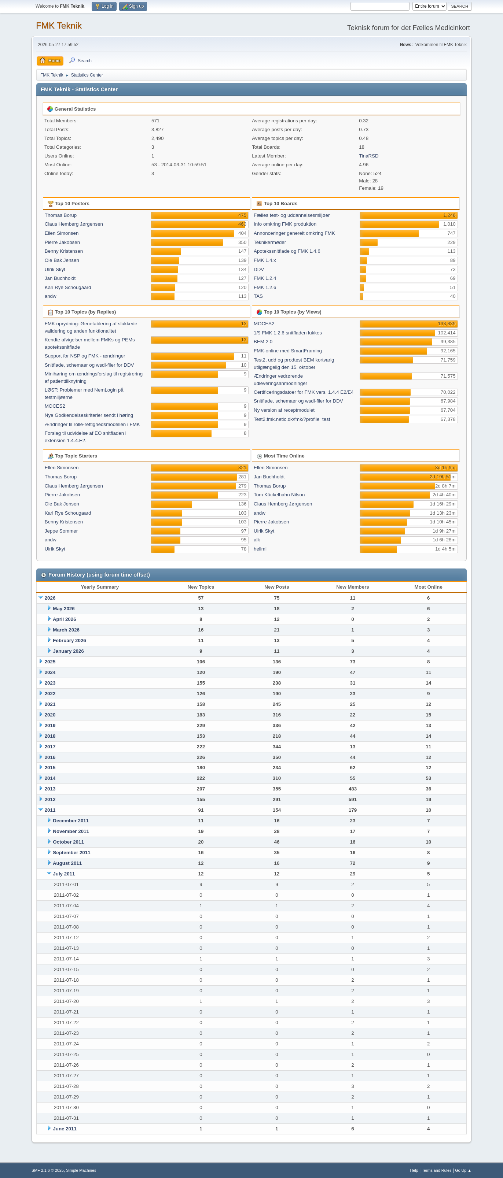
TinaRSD (369, 156)
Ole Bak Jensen (62, 260)
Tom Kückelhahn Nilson (279, 494)
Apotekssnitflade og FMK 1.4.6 (287, 251)
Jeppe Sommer (61, 531)
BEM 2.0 (263, 341)
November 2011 (71, 831)
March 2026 (66, 630)
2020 (50, 715)
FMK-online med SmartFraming (288, 350)
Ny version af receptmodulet (284, 410)
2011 (50, 810)
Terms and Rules (437, 1170)
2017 (50, 746)
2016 (50, 757)
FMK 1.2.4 (265, 278)
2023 (50, 683)
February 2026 (69, 640)
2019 (50, 725)
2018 (50, 736)
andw (50, 296)
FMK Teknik (59, 25)
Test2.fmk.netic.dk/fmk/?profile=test (292, 419)
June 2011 (64, 1128)
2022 (50, 693)
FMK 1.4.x (265, 260)
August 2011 (67, 863)
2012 (50, 799)
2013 (50, 789)
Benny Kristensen (64, 251)
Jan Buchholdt (60, 278)
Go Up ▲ (463, 1170)
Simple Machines (81, 1170)
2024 (50, 672)
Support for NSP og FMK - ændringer (85, 356)
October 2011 (68, 842)
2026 (50, 598)
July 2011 (64, 874)
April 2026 (64, 619)
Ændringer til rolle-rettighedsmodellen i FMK (92, 424)
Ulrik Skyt (55, 269)
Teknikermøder (270, 242)
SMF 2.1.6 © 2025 (48, 1170)
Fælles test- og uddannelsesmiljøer (292, 215)
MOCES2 (55, 406)
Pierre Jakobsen (62, 242)
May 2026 (63, 608)
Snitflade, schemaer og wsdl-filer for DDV (89, 365)
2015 (50, 767)
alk (257, 539)
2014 (50, 778)
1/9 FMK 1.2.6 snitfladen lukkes (288, 333)
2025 (50, 661)
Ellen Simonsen (62, 233)
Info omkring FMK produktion (285, 224)
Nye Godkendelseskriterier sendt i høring (89, 415)
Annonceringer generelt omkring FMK (294, 233)
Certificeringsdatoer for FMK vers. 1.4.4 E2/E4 (304, 392)
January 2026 (68, 651)
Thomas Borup (61, 215)
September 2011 (71, 852)
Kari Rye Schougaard (68, 287)
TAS (258, 296)
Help (414, 1170)
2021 (50, 704)
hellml (260, 549)
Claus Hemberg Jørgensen (74, 224)
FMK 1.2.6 (265, 287)
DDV (259, 269)
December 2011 (71, 820)
